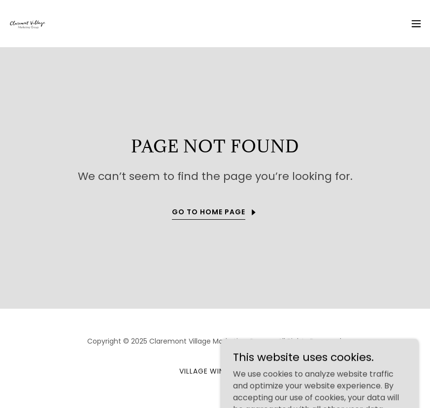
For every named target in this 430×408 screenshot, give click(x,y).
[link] (27, 23)
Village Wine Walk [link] (215, 371)
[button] (416, 23)
